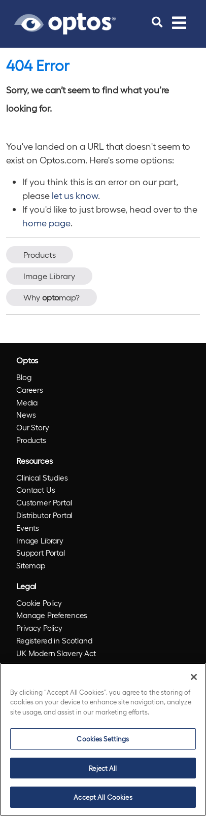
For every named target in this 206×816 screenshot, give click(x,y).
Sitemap (30, 565)
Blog (23, 377)
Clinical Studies (42, 477)
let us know (75, 195)
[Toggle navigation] (179, 22)
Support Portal (40, 552)
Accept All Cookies (103, 797)
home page (46, 222)
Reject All (103, 768)
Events (27, 527)
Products (39, 254)
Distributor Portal (44, 515)
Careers (29, 389)
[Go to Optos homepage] (65, 22)
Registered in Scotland (54, 640)
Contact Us (35, 489)
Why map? (51, 297)
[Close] (194, 677)
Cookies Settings (103, 738)
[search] (157, 22)
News (26, 414)
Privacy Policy (39, 627)
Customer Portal (44, 502)
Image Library (49, 276)
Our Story (32, 427)
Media (27, 402)
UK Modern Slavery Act (56, 653)
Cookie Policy (39, 602)
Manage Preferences (51, 615)
